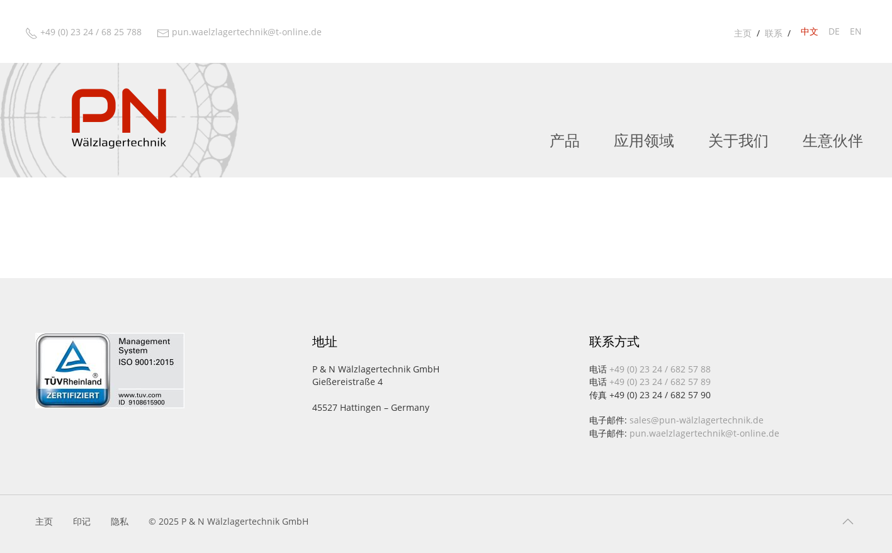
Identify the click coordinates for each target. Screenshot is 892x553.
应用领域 (644, 141)
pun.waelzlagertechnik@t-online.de (704, 433)
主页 (743, 33)
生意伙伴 (833, 141)
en (856, 31)
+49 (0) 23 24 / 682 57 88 (660, 369)
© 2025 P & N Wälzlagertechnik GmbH (228, 521)
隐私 (119, 521)
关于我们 (738, 141)
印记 (82, 521)
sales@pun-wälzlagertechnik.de (696, 420)
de (834, 31)
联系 (773, 33)
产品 (565, 141)
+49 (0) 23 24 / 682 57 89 (660, 382)
